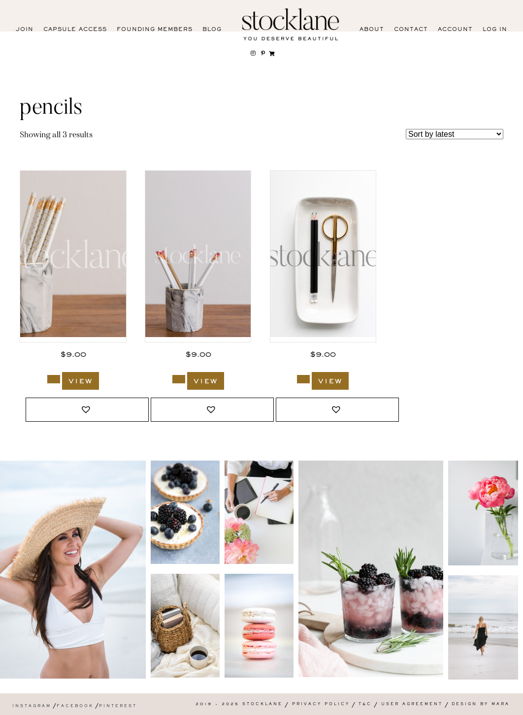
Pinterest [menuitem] (118, 706)
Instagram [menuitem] (31, 706)
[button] (87, 410)
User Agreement (412, 704)
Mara (500, 704)
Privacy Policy (321, 704)
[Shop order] (454, 134)
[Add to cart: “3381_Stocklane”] (178, 379)
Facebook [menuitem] (75, 706)
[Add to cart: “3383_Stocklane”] (53, 379)
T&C (365, 704)
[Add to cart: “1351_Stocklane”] (303, 379)
